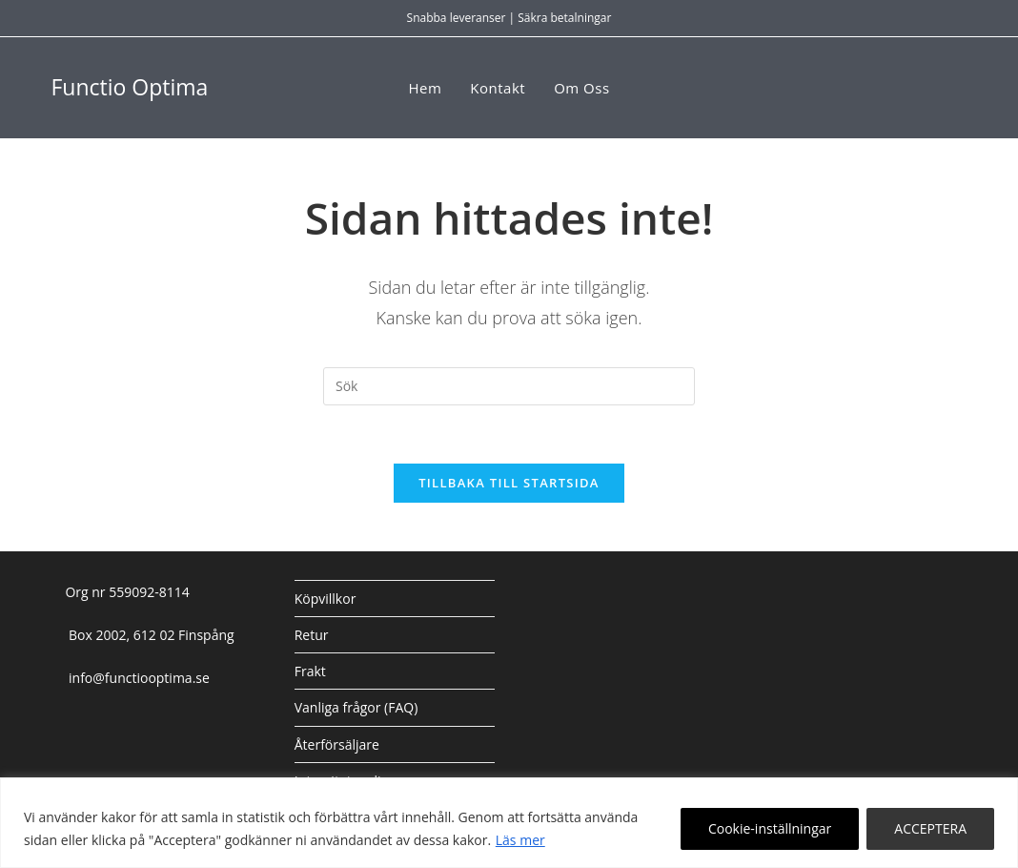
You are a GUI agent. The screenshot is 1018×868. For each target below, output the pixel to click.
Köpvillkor (325, 598)
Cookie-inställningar (769, 828)
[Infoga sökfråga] (509, 386)
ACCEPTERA (930, 828)
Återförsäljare (337, 744)
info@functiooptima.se (137, 678)
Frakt (310, 671)
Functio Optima (129, 87)
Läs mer (520, 840)
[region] (509, 822)
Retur (312, 635)
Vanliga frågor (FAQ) (356, 707)
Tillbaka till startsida (509, 482)
